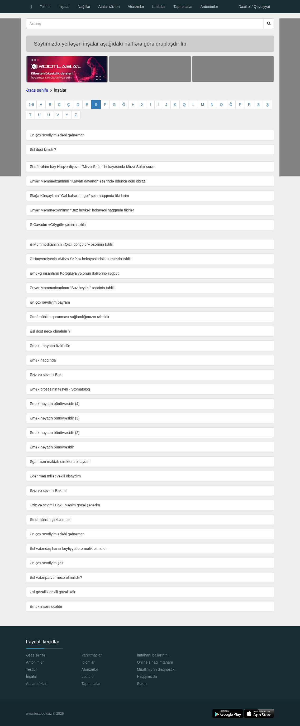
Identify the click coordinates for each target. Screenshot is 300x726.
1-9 (31, 104)
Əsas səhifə (37, 90)
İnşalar (64, 6)
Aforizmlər (136, 6)
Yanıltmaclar (92, 655)
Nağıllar (84, 6)
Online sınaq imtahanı (155, 662)
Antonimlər (209, 6)
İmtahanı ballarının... (154, 655)
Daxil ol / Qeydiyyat (254, 6)
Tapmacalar (182, 6)
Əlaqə (142, 683)
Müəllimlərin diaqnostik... (157, 669)
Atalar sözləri (109, 6)
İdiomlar (88, 662)
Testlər (45, 6)
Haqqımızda (147, 676)
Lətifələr (158, 6)
